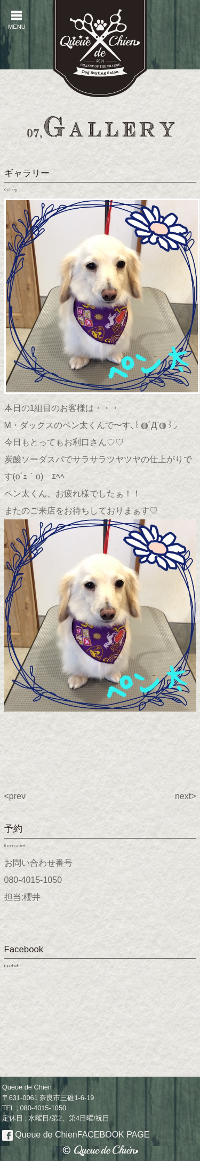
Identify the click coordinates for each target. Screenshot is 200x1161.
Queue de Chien (76, 1134)
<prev (15, 796)
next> (185, 796)
